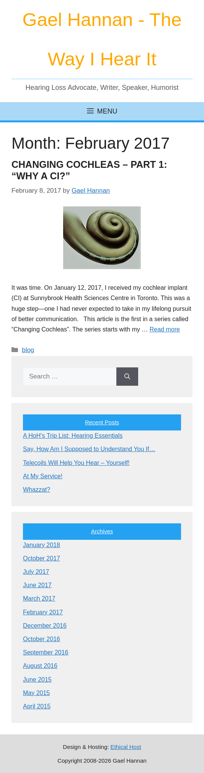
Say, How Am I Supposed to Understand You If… (89, 449)
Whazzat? (36, 489)
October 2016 (41, 639)
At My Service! (42, 476)
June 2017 (37, 585)
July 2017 (36, 571)
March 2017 (39, 598)
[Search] (127, 376)
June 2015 (37, 679)
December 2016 (45, 625)
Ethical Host (126, 747)
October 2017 (41, 558)
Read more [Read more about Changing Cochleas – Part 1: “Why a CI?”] (165, 329)
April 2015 (37, 706)
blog (28, 350)
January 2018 (41, 545)
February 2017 (43, 612)
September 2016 (45, 652)
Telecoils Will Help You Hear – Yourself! (76, 463)
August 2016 (40, 666)
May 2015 (36, 693)
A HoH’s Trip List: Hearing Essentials (72, 435)
